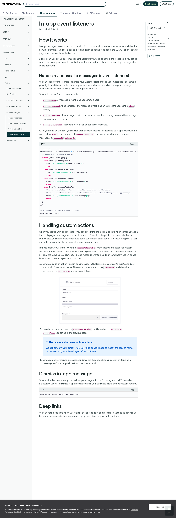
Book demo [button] (150, 4)
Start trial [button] (166, 4)
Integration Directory (13, 19)
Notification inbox (15, 129)
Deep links (151, 49)
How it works (152, 34)
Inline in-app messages (17, 123)
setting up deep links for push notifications (97, 416)
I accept (160, 507)
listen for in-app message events (82, 255)
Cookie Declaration (22, 512)
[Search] (64, 4)
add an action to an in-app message (71, 264)
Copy (132, 144)
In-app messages (15, 118)
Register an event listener (55, 329)
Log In (138, 4)
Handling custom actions (156, 43)
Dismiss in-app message (156, 46)
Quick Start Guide (13, 88)
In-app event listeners (16, 134)
